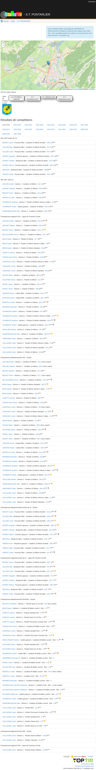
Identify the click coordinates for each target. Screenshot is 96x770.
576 (41, 676)
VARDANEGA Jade (9, 338)
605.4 (47, 207)
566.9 (38, 275)
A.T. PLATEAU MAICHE (16, 98)
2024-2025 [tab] (17, 125)
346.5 (49, 521)
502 (41, 307)
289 (46, 271)
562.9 (39, 284)
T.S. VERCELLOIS (48, 97)
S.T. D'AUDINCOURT (32, 98)
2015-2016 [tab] (17, 129)
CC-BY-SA (92, 89)
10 (50, 262)
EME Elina (6, 170)
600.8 (42, 488)
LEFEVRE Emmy (8, 293)
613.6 (39, 193)
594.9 (46, 334)
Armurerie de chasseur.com (84, 766)
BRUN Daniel (7, 239)
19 (50, 416)
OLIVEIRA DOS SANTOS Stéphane (14, 685)
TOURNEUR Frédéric (9, 311)
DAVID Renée (7, 421)
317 (46, 411)
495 (37, 289)
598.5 (42, 338)
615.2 (40, 184)
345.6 (49, 594)
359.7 (49, 174)
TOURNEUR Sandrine (10, 202)
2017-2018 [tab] (84, 125)
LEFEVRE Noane (8, 298)
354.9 (49, 516)
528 (39, 398)
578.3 (45, 380)
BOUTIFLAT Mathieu (9, 604)
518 (37, 434)
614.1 (39, 230)
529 (39, 253)
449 (40, 352)
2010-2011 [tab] (73, 129)
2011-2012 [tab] (62, 129)
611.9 (41, 452)
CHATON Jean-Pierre (9, 257)
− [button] (3, 46)
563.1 (39, 439)
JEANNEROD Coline (9, 653)
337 (48, 552)
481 (36, 393)
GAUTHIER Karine (8, 280)
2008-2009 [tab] (6, 134)
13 (51, 497)
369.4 (52, 585)
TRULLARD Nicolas (9, 329)
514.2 (42, 443)
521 (39, 280)
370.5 (49, 147)
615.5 (40, 221)
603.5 (41, 225)
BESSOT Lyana (7, 143)
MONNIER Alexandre (9, 307)
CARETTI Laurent (8, 253)
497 (40, 329)
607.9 (50, 671)
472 (39, 371)
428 (41, 402)
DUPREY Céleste (8, 161)
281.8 (51, 530)
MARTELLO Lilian (8, 197)
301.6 (49, 512)
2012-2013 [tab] (51, 129)
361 (48, 567)
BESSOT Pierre (7, 193)
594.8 (46, 484)
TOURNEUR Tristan (9, 207)
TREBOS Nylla (7, 548)
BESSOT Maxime (8, 371)
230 (42, 384)
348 (45, 170)
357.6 (51, 161)
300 (48, 320)
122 (44, 750)
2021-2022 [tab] (51, 125)
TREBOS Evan (7, 543)
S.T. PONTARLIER (23, 21)
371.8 (52, 534)
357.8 (49, 152)
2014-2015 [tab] (28, 129)
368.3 (52, 165)
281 (47, 347)
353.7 (46, 539)
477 (36, 239)
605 (40, 197)
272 (36, 421)
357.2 (49, 571)
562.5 (42, 293)
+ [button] (3, 43)
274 (47, 502)
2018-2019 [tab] (73, 125)
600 (46, 475)
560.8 (38, 425)
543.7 (42, 298)
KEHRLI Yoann (7, 284)
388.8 (53, 525)
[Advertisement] (47, 5)
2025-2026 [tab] (6, 125)
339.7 (46, 589)
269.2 (52, 543)
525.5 (42, 448)
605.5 (41, 366)
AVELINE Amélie (8, 184)
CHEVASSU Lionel (8, 262)
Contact (90, 756)
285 (48, 466)
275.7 (48, 548)
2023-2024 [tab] (28, 125)
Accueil (5, 21)
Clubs (13, 21)
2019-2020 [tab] (62, 125)
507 (41, 311)
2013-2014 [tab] (39, 129)
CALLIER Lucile (7, 152)
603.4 (47, 325)
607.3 (41, 302)
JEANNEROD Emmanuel (11, 658)
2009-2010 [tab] (84, 129)
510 (41, 461)
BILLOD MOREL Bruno (10, 234)
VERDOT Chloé (7, 174)
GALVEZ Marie (7, 275)
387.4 (53, 156)
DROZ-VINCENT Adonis (10, 640)
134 (44, 735)
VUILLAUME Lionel (9, 343)
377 (52, 576)
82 (40, 740)
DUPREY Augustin (8, 156)
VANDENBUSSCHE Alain (11, 211)
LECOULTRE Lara (8, 667)
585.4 (46, 211)
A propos (67, 756)
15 (52, 202)
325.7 (51, 580)
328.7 (49, 562)
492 (39, 407)
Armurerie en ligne (87, 764)
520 (39, 430)
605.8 (41, 188)
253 (42, 248)
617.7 (39, 375)
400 (41, 257)
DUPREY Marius (8, 165)
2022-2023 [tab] (39, 125)
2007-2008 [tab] (17, 134)
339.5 (49, 143)
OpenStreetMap (77, 89)
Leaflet (64, 89)
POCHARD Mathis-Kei (10, 694)
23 (52, 316)
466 (39, 266)
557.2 (45, 234)
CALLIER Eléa (7, 147)
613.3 (40, 362)
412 (36, 708)
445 (40, 493)
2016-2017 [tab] (6, 129)
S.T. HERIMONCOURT (64, 98)
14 (47, 389)
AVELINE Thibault (8, 188)
